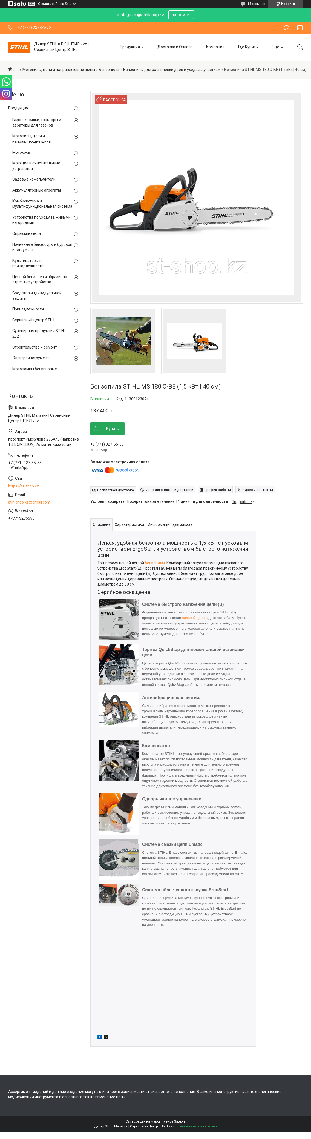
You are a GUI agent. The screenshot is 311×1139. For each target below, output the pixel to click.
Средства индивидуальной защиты (37, 296)
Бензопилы (109, 69)
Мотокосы (21, 152)
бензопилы (155, 563)
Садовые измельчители (34, 179)
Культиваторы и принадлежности (28, 263)
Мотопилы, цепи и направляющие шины (58, 69)
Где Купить (248, 47)
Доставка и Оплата (174, 47)
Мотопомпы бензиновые (34, 369)
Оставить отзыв (286, 28)
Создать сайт (48, 4)
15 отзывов (256, 4)
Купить (112, 428)
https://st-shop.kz (23, 486)
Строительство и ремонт (34, 347)
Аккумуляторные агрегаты (36, 190)
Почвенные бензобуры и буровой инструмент (42, 247)
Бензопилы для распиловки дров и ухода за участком (171, 69)
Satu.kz (179, 1121)
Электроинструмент (30, 358)
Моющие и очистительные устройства (36, 166)
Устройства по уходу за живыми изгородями (41, 220)
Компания (215, 47)
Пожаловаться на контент (197, 1126)
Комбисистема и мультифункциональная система (42, 204)
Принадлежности (28, 309)
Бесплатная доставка (115, 490)
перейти (181, 14)
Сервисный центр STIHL (33, 320)
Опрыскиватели (26, 233)
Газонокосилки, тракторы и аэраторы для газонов (36, 122)
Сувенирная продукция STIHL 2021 (39, 333)
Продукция (130, 47)
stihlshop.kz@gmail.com (29, 502)
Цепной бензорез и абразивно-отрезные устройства (40, 279)
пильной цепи (193, 618)
